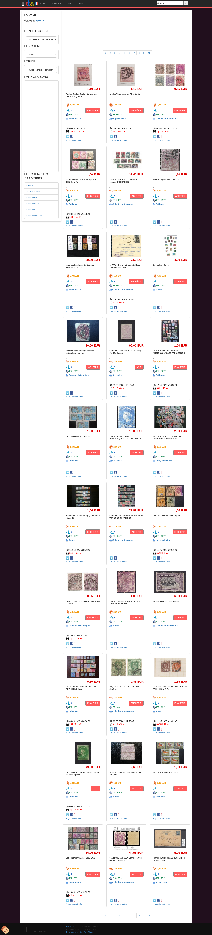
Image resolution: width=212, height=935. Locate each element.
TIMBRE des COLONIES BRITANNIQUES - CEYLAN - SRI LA (125, 437)
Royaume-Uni (75, 118)
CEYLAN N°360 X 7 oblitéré (165, 772)
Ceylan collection (34, 215)
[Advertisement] (41, 126)
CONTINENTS (57, 3)
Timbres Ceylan (33, 191)
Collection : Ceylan (161, 265)
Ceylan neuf (31, 197)
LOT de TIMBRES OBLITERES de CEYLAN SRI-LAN (81, 688)
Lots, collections (164, 460)
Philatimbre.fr (71, 926)
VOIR (139, 367)
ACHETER (137, 196)
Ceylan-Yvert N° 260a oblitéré (166, 601)
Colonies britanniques (167, 118)
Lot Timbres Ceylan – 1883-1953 (80, 858)
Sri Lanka (73, 204)
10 (149, 53)
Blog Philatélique (86, 932)
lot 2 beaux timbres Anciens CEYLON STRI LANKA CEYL (170, 688)
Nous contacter (72, 932)
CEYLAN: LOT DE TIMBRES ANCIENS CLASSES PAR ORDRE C (169, 352)
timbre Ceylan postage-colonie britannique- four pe (80, 352)
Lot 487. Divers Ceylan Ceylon (166, 515)
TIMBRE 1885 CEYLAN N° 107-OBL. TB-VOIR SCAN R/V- (125, 602)
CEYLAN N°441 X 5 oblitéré (78, 436)
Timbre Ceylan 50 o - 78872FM (166, 180)
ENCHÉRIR (92, 110)
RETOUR (40, 21)
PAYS (70, 3)
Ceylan (29, 185)
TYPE (43, 3)
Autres (159, 289)
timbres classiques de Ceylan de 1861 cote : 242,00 (81, 266)
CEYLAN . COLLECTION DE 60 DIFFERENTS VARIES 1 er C (167, 437)
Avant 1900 (161, 882)
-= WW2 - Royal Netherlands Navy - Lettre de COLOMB (125, 266)
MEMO (80, 3)
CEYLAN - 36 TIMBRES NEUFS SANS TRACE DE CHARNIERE (126, 516)
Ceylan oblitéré (33, 203)
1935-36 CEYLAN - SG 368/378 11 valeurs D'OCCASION (124, 181)
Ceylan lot (30, 209)
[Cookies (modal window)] (5, 930)
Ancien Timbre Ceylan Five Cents (124, 94)
